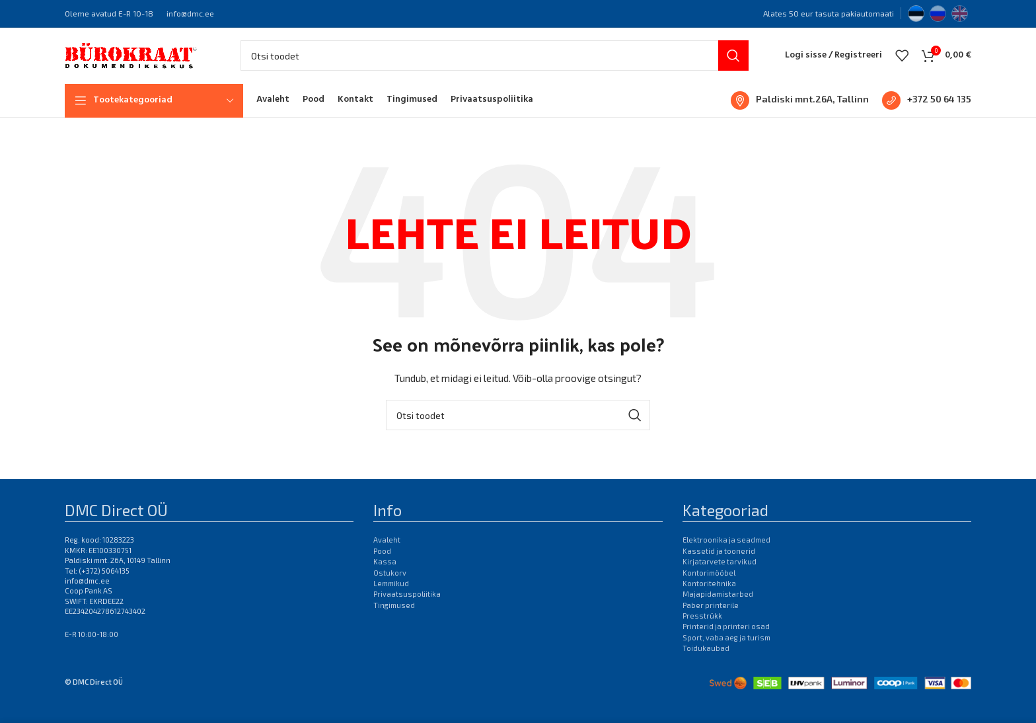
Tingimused (394, 618)
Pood (382, 564)
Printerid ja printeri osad (726, 640)
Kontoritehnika (709, 596)
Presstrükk (702, 629)
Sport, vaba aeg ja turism (726, 650)
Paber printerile (711, 618)
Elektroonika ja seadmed (726, 553)
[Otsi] (494, 63)
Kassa (384, 574)
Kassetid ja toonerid (719, 564)
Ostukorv (389, 586)
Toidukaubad (706, 662)
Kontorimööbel (709, 586)
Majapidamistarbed (718, 607)
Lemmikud (391, 596)
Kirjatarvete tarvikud (720, 574)
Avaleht (386, 553)
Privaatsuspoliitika (407, 607)
